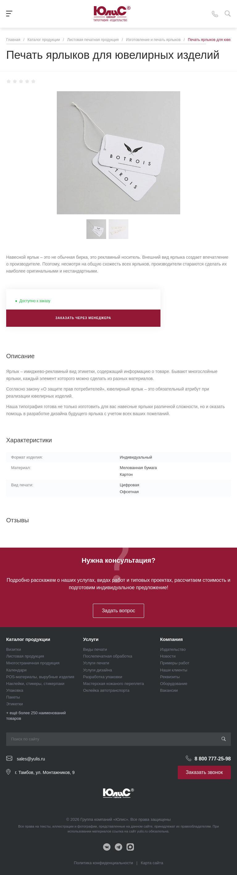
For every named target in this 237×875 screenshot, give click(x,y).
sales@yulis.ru (31, 758)
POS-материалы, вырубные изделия (40, 676)
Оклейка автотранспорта (106, 690)
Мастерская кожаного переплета (113, 683)
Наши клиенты (173, 670)
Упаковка (14, 690)
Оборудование (173, 683)
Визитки (13, 649)
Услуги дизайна (97, 670)
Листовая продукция (25, 656)
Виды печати (95, 649)
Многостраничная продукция (33, 663)
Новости (168, 656)
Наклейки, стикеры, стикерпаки (35, 683)
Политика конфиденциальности (103, 863)
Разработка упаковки (102, 676)
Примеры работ (174, 663)
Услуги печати (96, 663)
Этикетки (14, 704)
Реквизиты (170, 676)
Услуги (90, 639)
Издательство (173, 649)
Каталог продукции (28, 639)
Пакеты (13, 697)
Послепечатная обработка (107, 656)
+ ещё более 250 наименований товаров (36, 716)
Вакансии (169, 690)
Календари (16, 670)
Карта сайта (152, 863)
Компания (171, 639)
